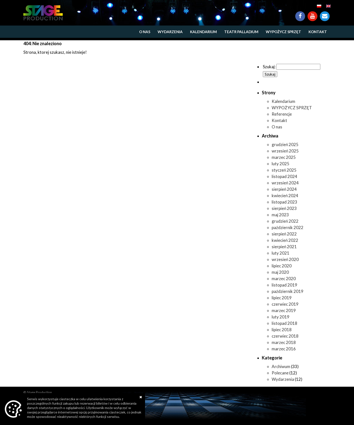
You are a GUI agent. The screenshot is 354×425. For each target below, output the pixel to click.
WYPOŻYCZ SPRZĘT (283, 31)
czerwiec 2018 (285, 336)
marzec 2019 (284, 310)
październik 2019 (287, 291)
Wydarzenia (170, 31)
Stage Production (39, 392)
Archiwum (281, 366)
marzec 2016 (284, 348)
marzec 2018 (284, 342)
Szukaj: (269, 66)
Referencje (282, 114)
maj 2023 (280, 214)
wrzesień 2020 (285, 259)
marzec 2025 (284, 157)
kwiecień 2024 (285, 195)
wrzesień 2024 (285, 182)
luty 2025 (280, 163)
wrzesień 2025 (285, 150)
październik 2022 (287, 227)
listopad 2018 (284, 323)
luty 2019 (280, 316)
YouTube (312, 14)
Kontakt (325, 14)
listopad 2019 (284, 285)
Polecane (280, 372)
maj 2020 (280, 272)
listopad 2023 (284, 202)
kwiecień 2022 (285, 240)
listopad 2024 (284, 176)
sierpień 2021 (284, 246)
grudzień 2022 (285, 221)
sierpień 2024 (284, 189)
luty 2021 (280, 253)
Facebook (300, 14)
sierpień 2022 (284, 233)
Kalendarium (203, 31)
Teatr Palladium (241, 31)
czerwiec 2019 (285, 304)
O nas (144, 31)
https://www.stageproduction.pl (43, 13)
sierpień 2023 (284, 208)
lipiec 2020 (282, 265)
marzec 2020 (284, 278)
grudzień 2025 (285, 144)
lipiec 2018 (282, 329)
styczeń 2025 (284, 170)
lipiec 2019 (282, 297)
